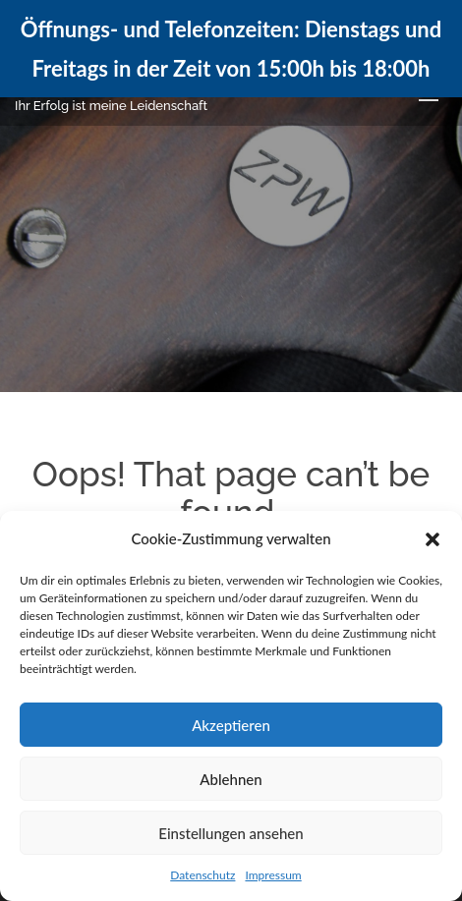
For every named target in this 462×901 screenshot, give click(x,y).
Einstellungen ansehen (230, 833)
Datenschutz (202, 875)
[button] (432, 539)
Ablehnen (230, 779)
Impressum (273, 875)
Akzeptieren (231, 725)
